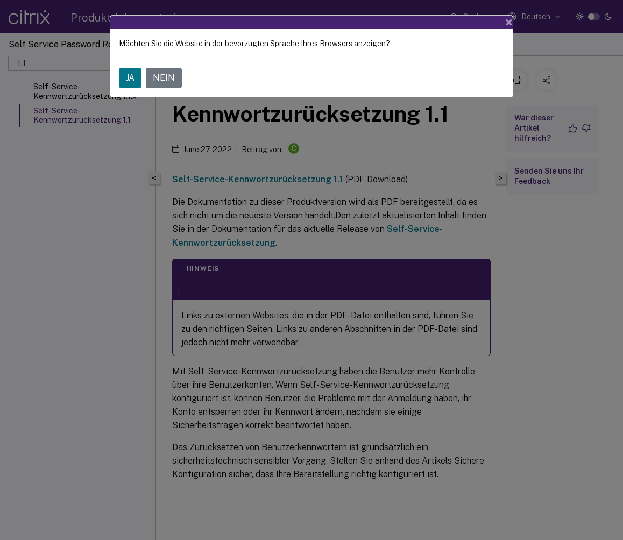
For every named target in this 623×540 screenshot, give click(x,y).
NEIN (164, 78)
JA (130, 78)
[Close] (509, 22)
